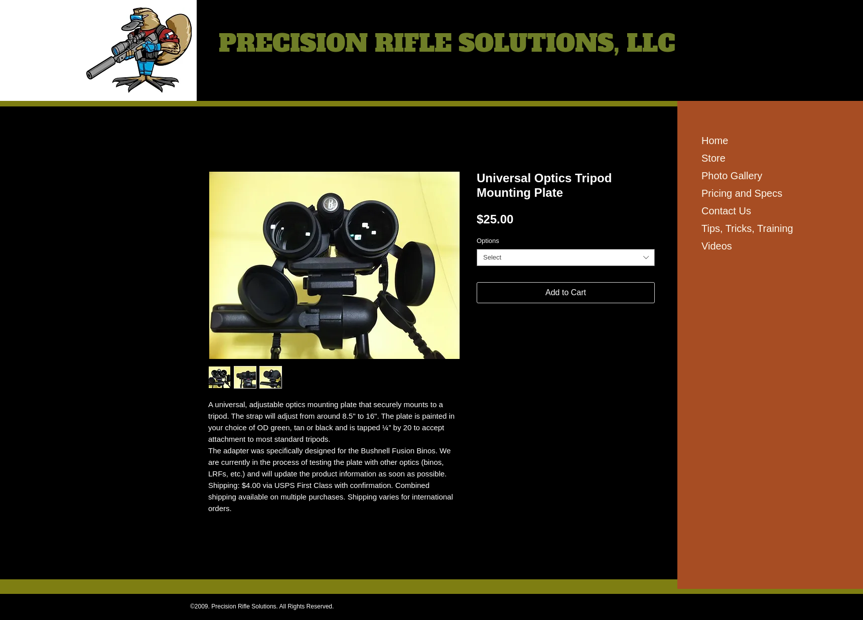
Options (488, 240)
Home (714, 140)
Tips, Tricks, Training (747, 228)
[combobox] (566, 257)
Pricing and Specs (741, 193)
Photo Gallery (731, 175)
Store (713, 158)
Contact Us (726, 210)
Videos (716, 246)
